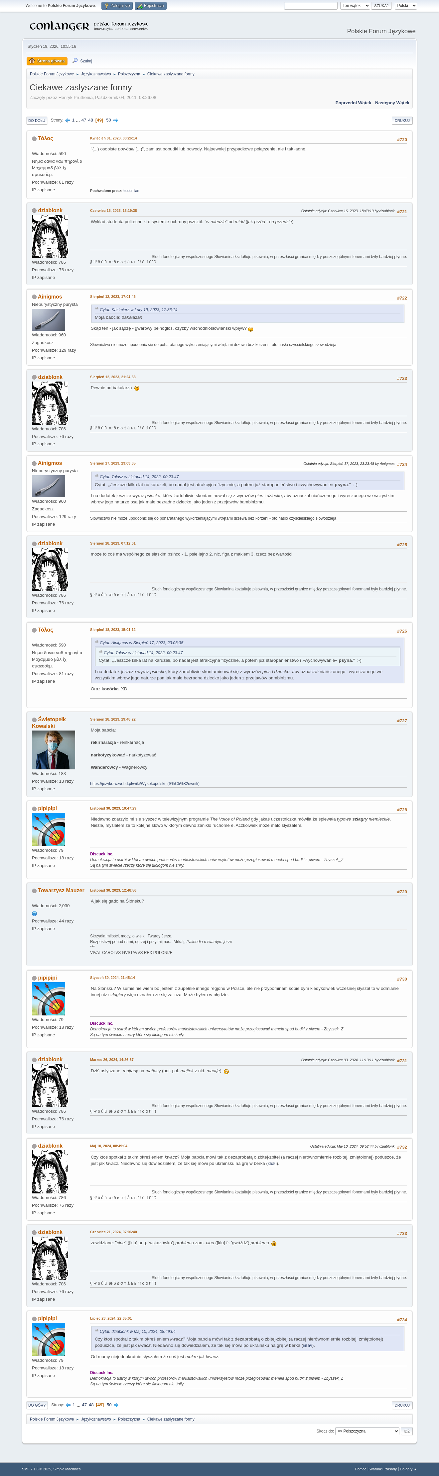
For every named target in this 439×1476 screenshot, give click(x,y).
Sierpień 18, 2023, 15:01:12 (113, 630)
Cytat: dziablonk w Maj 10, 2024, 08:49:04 (138, 1331)
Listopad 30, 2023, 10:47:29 (113, 808)
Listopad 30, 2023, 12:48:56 (113, 890)
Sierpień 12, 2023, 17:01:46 (113, 297)
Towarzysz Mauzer (61, 890)
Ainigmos (50, 297)
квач (272, 1163)
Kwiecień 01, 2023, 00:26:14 (113, 138)
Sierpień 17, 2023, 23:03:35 (113, 463)
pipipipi (47, 808)
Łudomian (131, 191)
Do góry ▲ (408, 1469)
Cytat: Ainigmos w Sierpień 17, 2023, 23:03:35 (141, 643)
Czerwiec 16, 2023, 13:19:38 (113, 211)
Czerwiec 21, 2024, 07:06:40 (113, 1232)
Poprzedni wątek (353, 102)
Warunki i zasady (383, 1469)
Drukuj (402, 121)
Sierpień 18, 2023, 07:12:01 (113, 543)
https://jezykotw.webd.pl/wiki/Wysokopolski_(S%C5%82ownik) (145, 783)
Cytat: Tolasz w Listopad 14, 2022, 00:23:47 (139, 477)
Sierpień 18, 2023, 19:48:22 (113, 719)
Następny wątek (392, 102)
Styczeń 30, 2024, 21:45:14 (112, 978)
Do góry (37, 1405)
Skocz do (325, 1431)
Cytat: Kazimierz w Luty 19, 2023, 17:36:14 (138, 309)
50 (108, 120)
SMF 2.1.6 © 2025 (36, 1469)
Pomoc (360, 1469)
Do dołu (36, 121)
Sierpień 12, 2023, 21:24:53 (113, 377)
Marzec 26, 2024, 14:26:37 (112, 1060)
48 (90, 120)
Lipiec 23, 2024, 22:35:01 (111, 1318)
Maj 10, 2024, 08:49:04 (108, 1146)
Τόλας (45, 138)
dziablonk (50, 210)
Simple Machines (66, 1469)
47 (83, 120)
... (78, 120)
